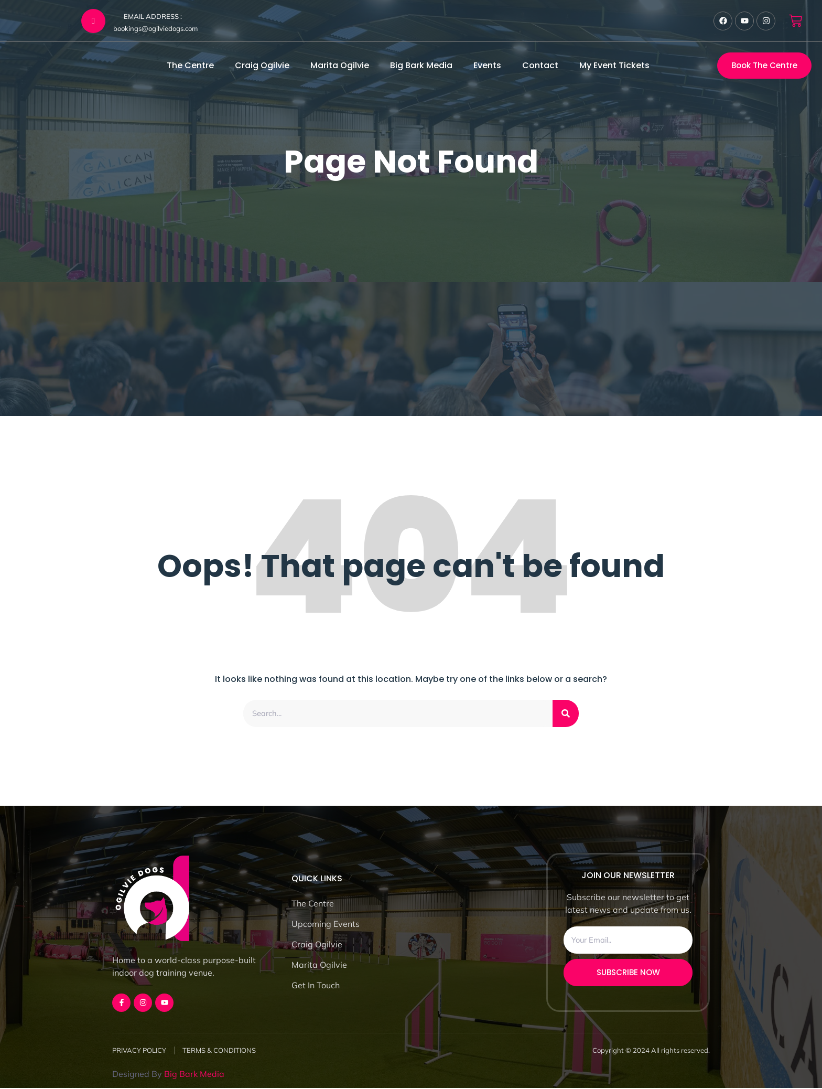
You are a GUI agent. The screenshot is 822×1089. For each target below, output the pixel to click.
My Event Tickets (614, 65)
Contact (540, 65)
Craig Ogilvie (262, 65)
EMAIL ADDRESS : (153, 16)
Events (487, 65)
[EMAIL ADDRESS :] (93, 21)
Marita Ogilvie (339, 65)
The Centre (190, 65)
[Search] (566, 714)
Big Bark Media (421, 65)
